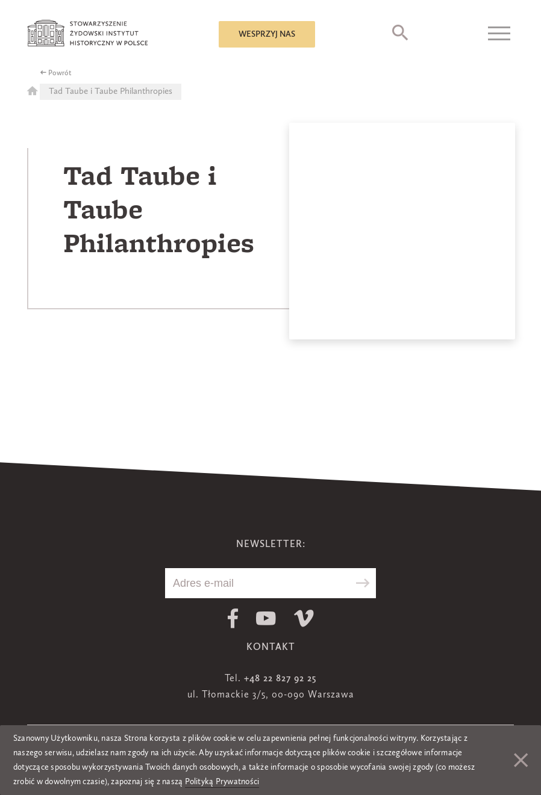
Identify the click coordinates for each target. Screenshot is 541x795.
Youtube (266, 618)
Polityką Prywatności (222, 782)
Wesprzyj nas (267, 34)
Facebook (233, 618)
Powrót (60, 73)
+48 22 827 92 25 (280, 679)
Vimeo (304, 618)
